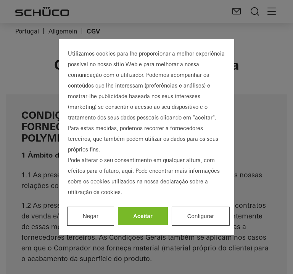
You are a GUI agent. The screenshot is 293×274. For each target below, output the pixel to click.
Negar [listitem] (90, 216)
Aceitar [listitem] (143, 216)
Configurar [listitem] (200, 216)
